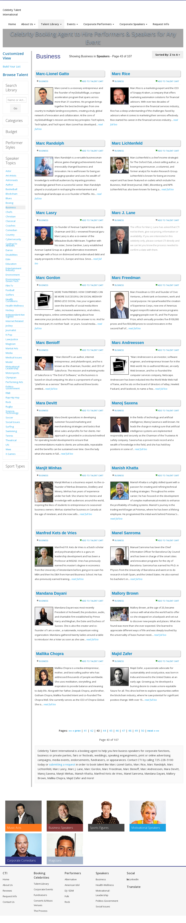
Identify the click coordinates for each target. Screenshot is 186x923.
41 (85, 730)
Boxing (9, 203)
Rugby (9, 406)
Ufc (7, 445)
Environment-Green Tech (13, 280)
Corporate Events (43, 889)
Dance (9, 250)
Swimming (11, 431)
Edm (8, 259)
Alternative (71, 879)
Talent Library (51, 24)
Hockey (10, 310)
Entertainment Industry (13, 269)
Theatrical (11, 440)
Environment (13, 275)
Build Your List (12, 66)
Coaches (10, 225)
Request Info (161, 24)
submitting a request (62, 764)
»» (157, 730)
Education (11, 264)
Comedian (11, 230)
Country (10, 235)
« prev (76, 730)
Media (9, 353)
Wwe (8, 449)
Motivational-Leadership (13, 367)
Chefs (9, 212)
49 (136, 730)
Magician (11, 344)
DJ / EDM (69, 890)
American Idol (72, 885)
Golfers (10, 295)
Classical (10, 221)
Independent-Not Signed (15, 315)
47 (123, 730)
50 (142, 730)
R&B (8, 393)
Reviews (7, 890)
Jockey (9, 326)
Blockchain (11, 194)
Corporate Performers (98, 24)
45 (110, 730)
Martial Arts (12, 348)
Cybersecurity (13, 239)
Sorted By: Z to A (167, 54)
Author (9, 185)
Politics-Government (13, 387)
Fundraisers (40, 895)
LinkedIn (133, 879)
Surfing (10, 426)
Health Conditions (12, 300)
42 (91, 730)
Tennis (9, 436)
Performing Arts (14, 382)
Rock (8, 402)
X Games (11, 454)
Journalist (11, 330)
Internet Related (14, 321)
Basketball (11, 189)
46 (117, 730)
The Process (40, 910)
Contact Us (9, 902)
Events (72, 24)
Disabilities (12, 255)
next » (151, 730)
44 (104, 730)
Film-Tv (9, 286)
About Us (28, 24)
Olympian (11, 377)
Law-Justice (12, 339)
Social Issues (13, 422)
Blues (9, 198)
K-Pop (9, 335)
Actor (8, 171)
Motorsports (12, 373)
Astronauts (12, 180)
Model (9, 362)
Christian (11, 216)
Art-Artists (11, 175)
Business (11, 207)
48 (130, 730)
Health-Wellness (15, 306)
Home (12, 24)
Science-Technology (12, 412)
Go (15, 108)
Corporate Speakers (133, 24)
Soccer (9, 417)
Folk (67, 896)
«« (70, 730)
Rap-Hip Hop (12, 397)
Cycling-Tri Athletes (11, 244)
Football (10, 290)
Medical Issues (14, 357)
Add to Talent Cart (92, 81)
